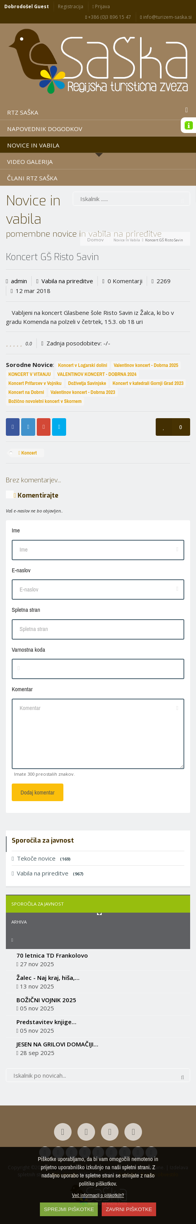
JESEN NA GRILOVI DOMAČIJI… (57, 1044)
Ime (16, 530)
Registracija (70, 6)
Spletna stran (26, 610)
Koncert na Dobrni (26, 392)
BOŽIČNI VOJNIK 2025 (46, 1000)
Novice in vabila (126, 240)
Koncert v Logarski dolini (82, 365)
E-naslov (21, 570)
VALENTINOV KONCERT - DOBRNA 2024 (97, 374)
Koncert (27, 452)
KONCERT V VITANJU (29, 374)
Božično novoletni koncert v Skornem (44, 401)
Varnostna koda (28, 649)
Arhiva (19, 922)
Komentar (22, 689)
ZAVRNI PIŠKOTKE (129, 1209)
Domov (95, 240)
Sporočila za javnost (37, 904)
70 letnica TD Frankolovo (52, 955)
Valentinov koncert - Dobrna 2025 (146, 365)
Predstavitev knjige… (46, 1022)
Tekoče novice (41, 858)
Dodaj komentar (38, 792)
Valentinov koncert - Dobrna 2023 (82, 392)
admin (19, 281)
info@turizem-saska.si (165, 17)
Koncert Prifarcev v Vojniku (34, 383)
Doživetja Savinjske (87, 383)
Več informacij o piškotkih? (98, 1195)
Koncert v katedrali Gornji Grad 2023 (148, 383)
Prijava (101, 6)
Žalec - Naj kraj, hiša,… (47, 977)
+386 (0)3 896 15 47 (108, 17)
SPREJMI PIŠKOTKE (69, 1209)
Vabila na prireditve (67, 281)
